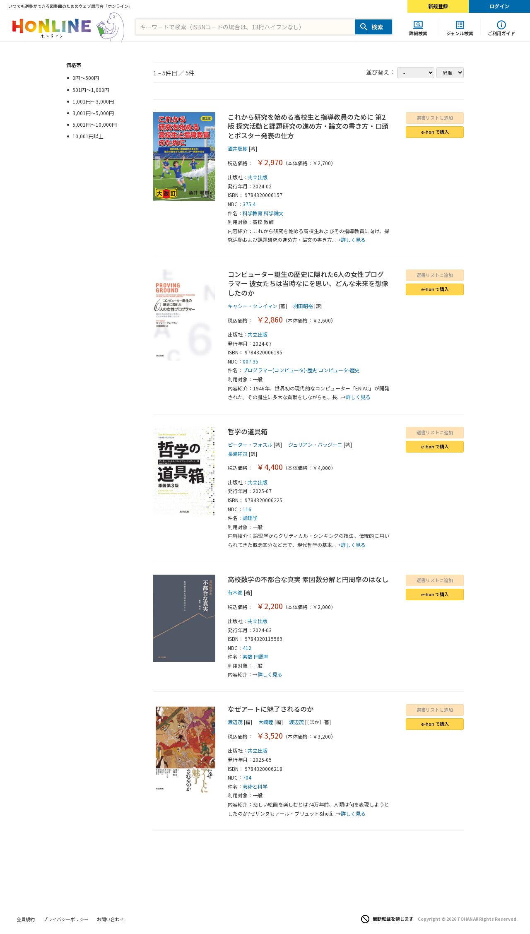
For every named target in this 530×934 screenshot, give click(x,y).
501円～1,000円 (90, 89)
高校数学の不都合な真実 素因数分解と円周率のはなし (308, 579)
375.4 (249, 203)
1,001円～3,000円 (93, 101)
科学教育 (253, 213)
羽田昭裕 (303, 305)
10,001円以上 (88, 136)
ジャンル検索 (459, 33)
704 (247, 777)
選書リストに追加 (435, 117)
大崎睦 (265, 721)
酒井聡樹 (238, 148)
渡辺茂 (235, 721)
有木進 (235, 592)
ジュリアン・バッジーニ (315, 444)
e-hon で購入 (435, 131)
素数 (248, 656)
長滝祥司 (238, 453)
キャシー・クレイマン (252, 305)
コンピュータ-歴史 (339, 369)
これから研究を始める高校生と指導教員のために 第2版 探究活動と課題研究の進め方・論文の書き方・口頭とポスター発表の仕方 (308, 126)
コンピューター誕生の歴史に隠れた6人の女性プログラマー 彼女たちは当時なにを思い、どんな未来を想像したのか (308, 283)
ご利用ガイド (501, 33)
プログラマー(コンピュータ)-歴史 (280, 369)
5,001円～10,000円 (94, 124)
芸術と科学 (255, 786)
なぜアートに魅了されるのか (270, 709)
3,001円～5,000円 (93, 112)
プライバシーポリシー (66, 919)
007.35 (250, 361)
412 (247, 647)
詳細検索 (418, 33)
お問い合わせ (110, 919)
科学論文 (274, 213)
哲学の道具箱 (247, 431)
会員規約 (26, 919)
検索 (377, 27)
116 (247, 509)
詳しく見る (353, 239)
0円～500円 (85, 77)
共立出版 (257, 177)
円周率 (261, 656)
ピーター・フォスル (250, 444)
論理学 (250, 517)
